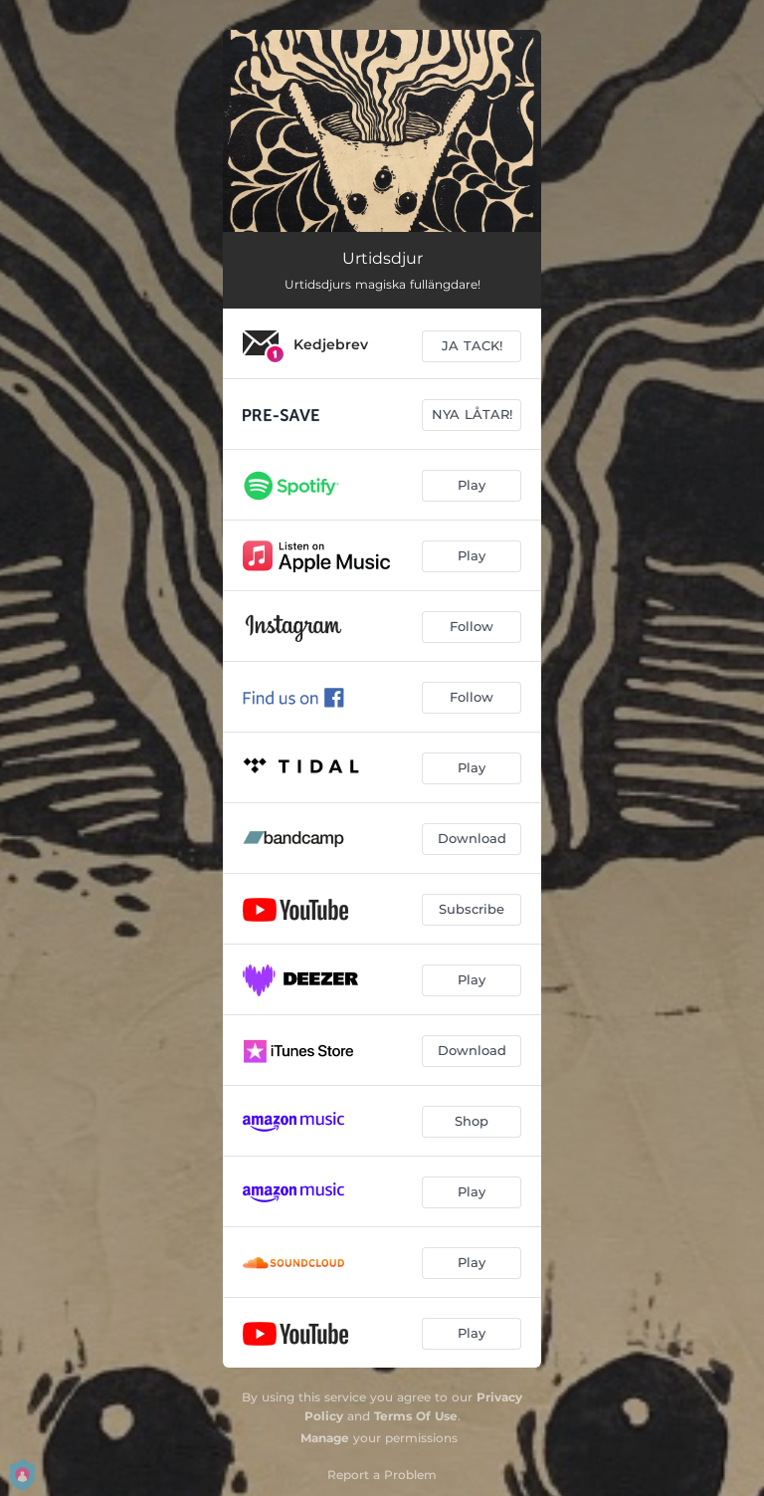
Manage (324, 1437)
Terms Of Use (416, 1415)
